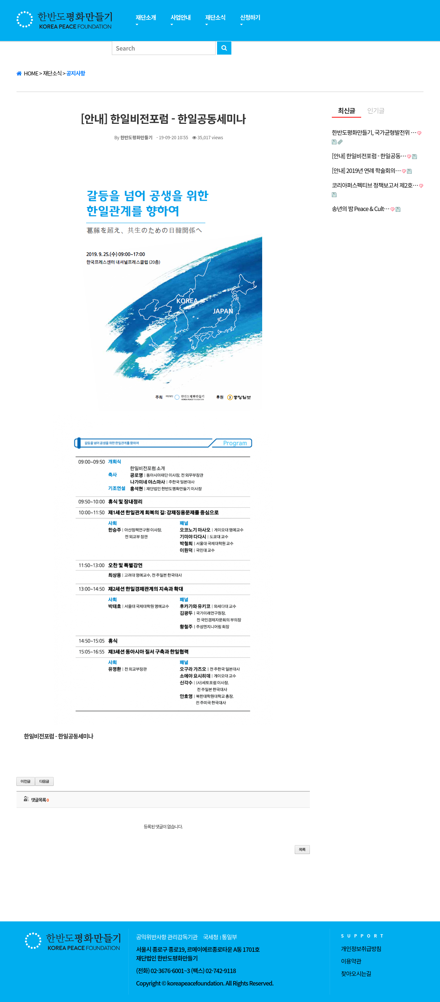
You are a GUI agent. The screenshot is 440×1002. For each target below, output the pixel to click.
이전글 (25, 781)
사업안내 (180, 17)
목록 (302, 849)
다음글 (44, 781)
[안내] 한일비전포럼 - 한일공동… (369, 155)
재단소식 (215, 17)
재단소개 (146, 17)
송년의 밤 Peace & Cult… (360, 208)
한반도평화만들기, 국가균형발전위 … (374, 132)
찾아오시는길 (356, 973)
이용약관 (351, 961)
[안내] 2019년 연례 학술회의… (366, 170)
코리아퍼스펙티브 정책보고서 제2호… (375, 185)
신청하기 (250, 17)
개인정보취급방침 (361, 948)
